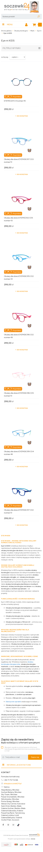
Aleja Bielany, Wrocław (10, 790)
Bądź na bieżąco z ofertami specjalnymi (20, 741)
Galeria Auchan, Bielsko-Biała (13, 808)
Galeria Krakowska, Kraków (12, 811)
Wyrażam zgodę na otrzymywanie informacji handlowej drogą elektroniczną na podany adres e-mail (22, 749)
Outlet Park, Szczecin (10, 820)
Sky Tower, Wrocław (9, 794)
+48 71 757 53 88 (10, 780)
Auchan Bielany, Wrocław (11, 792)
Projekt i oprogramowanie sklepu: (21, 839)
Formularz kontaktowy (10, 776)
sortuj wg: (4, 57)
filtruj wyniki (21, 48)
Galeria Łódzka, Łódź (10, 815)
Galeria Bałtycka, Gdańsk (11, 817)
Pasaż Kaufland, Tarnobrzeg (13, 813)
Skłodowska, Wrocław (10, 799)
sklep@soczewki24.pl (12, 783)
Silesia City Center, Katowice (13, 804)
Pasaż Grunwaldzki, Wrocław (12, 797)
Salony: (7, 787)
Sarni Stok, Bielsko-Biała (11, 806)
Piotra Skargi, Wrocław (10, 801)
